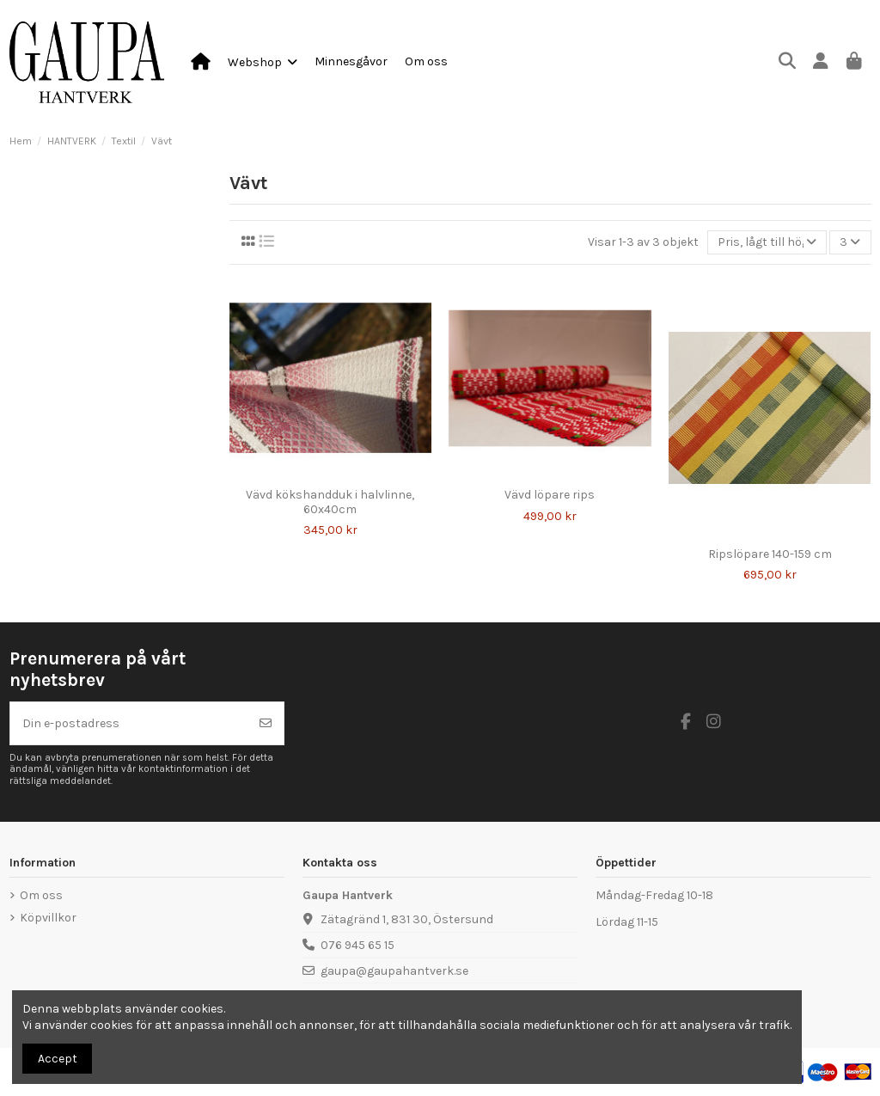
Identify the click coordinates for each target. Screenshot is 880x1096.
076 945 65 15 (357, 945)
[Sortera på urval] (767, 242)
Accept (57, 1058)
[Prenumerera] (266, 723)
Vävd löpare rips (549, 494)
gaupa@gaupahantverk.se (394, 971)
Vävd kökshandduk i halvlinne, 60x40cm (330, 502)
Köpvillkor (48, 917)
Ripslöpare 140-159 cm (770, 554)
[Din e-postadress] (129, 723)
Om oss (41, 895)
